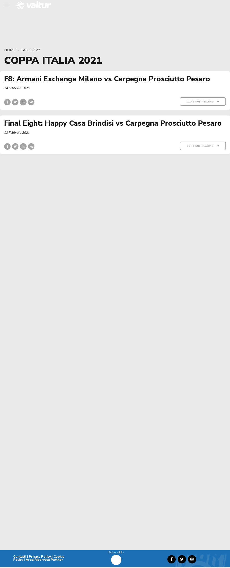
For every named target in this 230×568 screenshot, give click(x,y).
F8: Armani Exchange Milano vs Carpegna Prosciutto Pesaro (107, 79)
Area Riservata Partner (44, 560)
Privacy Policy (40, 557)
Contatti (19, 557)
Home (10, 50)
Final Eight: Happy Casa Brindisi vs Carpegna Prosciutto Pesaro (113, 123)
